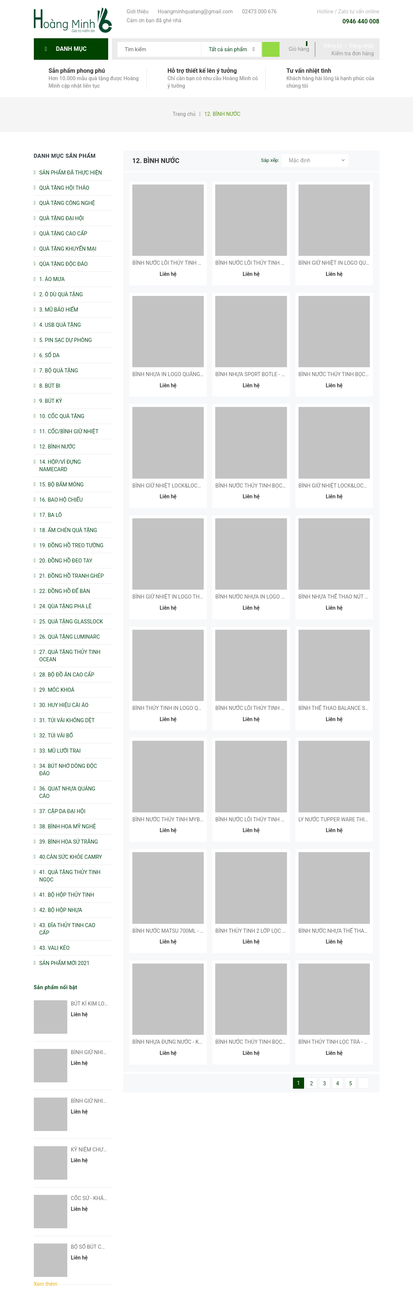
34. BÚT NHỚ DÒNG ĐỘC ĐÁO (68, 769)
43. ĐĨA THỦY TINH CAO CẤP (67, 929)
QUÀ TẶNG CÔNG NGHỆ (67, 203)
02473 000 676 (258, 11)
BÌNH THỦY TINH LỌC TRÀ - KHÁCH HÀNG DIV (353, 1042)
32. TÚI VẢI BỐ (56, 736)
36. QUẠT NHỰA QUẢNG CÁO (67, 792)
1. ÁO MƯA (52, 279)
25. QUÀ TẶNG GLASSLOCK (71, 622)
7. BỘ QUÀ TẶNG (58, 371)
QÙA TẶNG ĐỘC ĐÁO (63, 264)
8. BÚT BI (50, 386)
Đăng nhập (361, 46)
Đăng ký (332, 46)
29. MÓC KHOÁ (57, 690)
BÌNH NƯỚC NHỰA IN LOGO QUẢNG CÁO (263, 597)
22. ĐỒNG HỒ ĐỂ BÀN (64, 591)
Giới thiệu (137, 11)
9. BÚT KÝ (50, 401)
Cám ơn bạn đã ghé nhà (153, 20)
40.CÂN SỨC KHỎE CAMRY (70, 857)
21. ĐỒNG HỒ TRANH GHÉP (71, 576)
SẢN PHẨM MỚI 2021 (64, 963)
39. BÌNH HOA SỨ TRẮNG (68, 842)
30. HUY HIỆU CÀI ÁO (63, 705)
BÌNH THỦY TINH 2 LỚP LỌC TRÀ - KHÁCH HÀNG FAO (277, 931)
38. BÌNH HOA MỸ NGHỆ (67, 826)
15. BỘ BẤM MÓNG (61, 485)
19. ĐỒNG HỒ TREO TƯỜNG (71, 545)
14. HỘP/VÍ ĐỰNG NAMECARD (60, 465)
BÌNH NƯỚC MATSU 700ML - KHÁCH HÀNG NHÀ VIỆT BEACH (203, 931)
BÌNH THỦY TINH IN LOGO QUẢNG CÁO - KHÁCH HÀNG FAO (201, 708)
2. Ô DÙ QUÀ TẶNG (61, 294)
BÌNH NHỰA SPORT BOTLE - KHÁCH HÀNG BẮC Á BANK (280, 374)
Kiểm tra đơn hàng (353, 53)
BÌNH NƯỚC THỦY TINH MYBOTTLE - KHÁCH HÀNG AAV (198, 819)
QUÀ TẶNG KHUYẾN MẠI (68, 249)
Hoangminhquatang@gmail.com (194, 11)
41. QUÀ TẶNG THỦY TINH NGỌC (70, 876)
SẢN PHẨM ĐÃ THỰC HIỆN (70, 173)
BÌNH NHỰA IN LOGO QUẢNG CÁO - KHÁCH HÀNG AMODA (200, 374)
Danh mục (73, 48)
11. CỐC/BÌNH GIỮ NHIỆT (69, 431)
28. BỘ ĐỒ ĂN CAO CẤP (66, 675)
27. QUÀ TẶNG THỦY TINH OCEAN (70, 655)
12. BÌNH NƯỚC (57, 447)
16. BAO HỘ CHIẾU (61, 500)
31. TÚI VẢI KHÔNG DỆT (67, 720)
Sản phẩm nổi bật (55, 987)
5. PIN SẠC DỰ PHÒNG (65, 340)
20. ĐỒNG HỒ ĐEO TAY (66, 561)
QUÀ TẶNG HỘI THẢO (64, 188)
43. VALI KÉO (54, 948)
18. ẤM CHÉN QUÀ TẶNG (68, 530)
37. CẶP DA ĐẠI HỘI (62, 811)
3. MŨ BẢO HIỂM (58, 310)
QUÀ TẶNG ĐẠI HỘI (61, 218)
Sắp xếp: (270, 160)
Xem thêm (46, 1284)
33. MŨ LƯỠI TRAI (60, 751)
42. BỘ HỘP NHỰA (61, 910)
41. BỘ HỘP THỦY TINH (66, 895)
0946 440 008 (360, 21)
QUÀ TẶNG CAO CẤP (63, 234)
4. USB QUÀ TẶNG (60, 325)
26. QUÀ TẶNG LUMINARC (69, 637)
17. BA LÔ (50, 515)
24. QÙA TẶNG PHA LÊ (65, 606)
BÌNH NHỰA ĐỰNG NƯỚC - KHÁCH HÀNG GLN (186, 1042)
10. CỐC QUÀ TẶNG (62, 416)
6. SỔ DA (49, 355)
